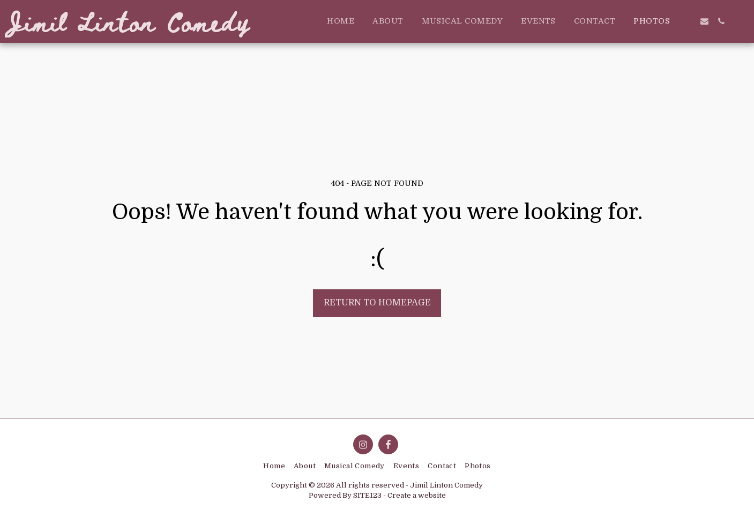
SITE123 (367, 495)
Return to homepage (377, 302)
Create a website (416, 495)
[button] (688, 21)
